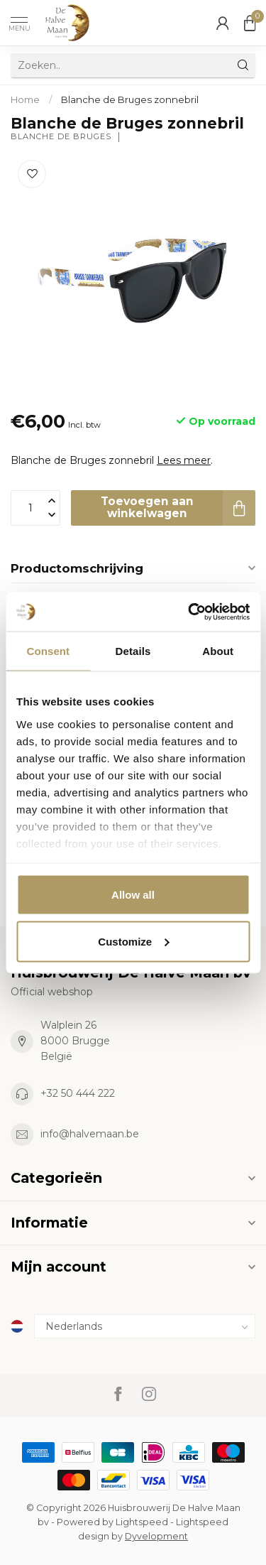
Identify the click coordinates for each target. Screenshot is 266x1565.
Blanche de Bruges (61, 137)
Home (25, 99)
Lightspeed (142, 1522)
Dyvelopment (156, 1536)
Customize (133, 941)
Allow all (133, 895)
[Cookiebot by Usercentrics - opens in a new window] (189, 611)
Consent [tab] (48, 651)
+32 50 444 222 (77, 1093)
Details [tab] (133, 651)
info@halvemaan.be (89, 1133)
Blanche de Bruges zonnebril (130, 99)
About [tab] (217, 651)
